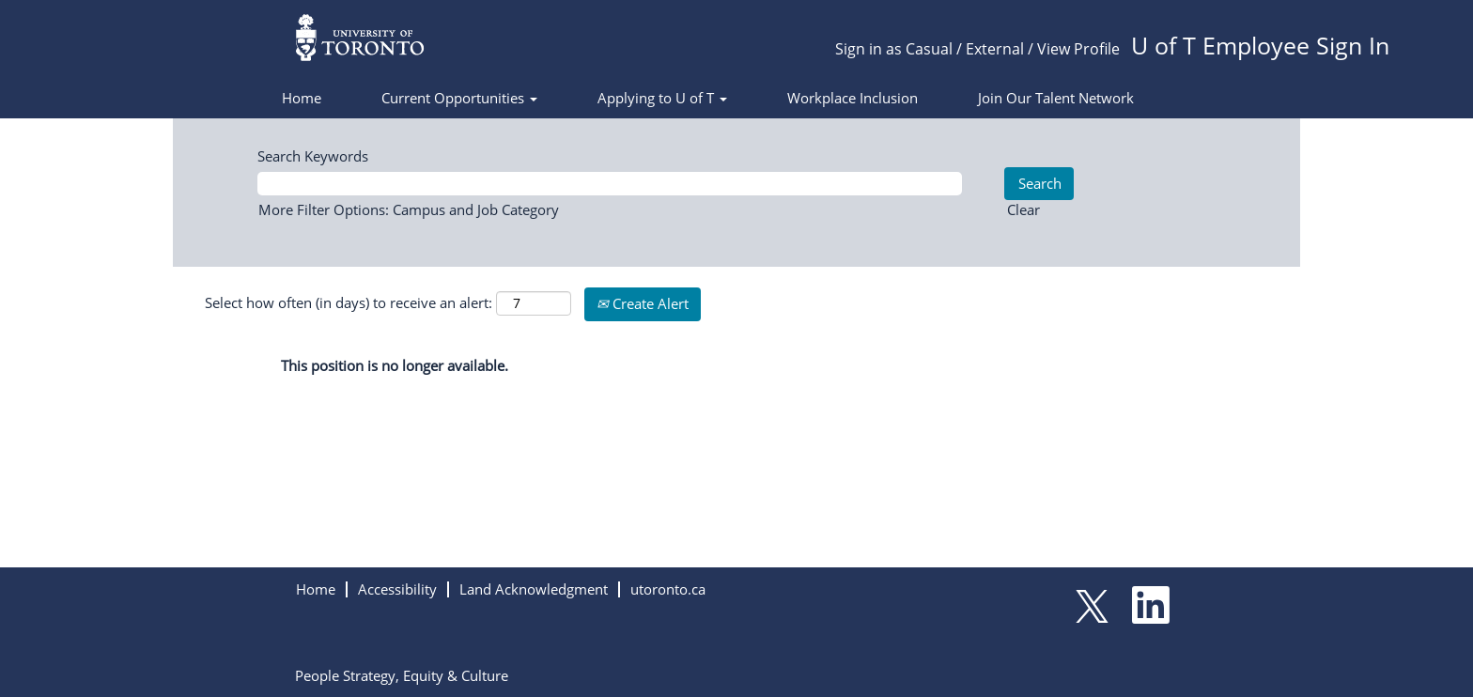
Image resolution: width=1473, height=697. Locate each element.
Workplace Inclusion (852, 97)
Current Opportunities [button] (459, 97)
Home (301, 97)
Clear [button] (1023, 209)
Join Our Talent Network (1056, 97)
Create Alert (643, 303)
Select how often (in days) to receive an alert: (348, 302)
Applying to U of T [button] (662, 97)
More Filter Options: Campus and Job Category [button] (408, 209)
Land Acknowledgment (533, 589)
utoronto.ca (667, 589)
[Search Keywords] (609, 183)
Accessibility (397, 589)
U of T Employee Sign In (1260, 45)
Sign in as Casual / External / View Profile (977, 49)
